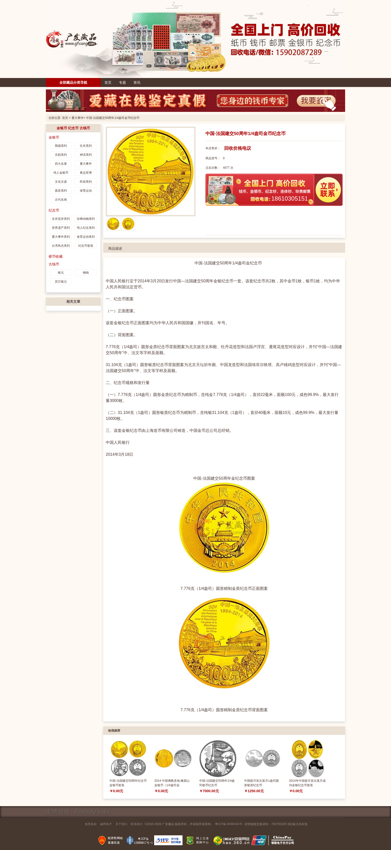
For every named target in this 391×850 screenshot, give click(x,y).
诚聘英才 (106, 824)
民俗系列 (86, 181)
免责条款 (91, 824)
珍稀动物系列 (86, 218)
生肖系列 (86, 145)
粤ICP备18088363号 (228, 824)
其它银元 (61, 281)
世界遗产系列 (61, 227)
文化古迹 (61, 181)
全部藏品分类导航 (73, 82)
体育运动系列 (86, 236)
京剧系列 (61, 154)
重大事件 (78, 118)
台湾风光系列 (61, 245)
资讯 (136, 82)
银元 (61, 272)
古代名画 (61, 199)
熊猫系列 (61, 145)
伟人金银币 (60, 172)
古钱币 (54, 264)
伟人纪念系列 (86, 227)
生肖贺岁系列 (61, 218)
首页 (107, 82)
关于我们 (121, 824)
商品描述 (115, 248)
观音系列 (61, 190)
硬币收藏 (56, 256)
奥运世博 (86, 172)
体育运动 (86, 190)
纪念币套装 (85, 245)
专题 (122, 82)
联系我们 (137, 824)
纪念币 (54, 210)
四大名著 (61, 163)
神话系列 (86, 154)
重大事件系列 (61, 236)
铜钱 (86, 272)
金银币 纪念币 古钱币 (73, 128)
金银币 (54, 137)
